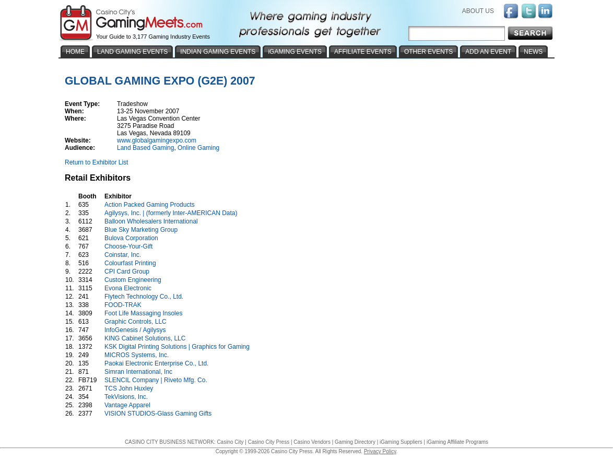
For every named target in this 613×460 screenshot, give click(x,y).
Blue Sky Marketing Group (141, 229)
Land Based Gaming (145, 147)
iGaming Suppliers (401, 442)
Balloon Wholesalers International (151, 221)
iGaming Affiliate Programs (457, 442)
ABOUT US (478, 11)
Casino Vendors (312, 442)
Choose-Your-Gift (128, 246)
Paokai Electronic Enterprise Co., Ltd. (156, 363)
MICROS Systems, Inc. (136, 355)
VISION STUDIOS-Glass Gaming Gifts (157, 413)
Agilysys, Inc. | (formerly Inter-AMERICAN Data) (171, 213)
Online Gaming (198, 147)
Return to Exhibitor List (96, 162)
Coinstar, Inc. (122, 254)
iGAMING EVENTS (295, 51)
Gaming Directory (355, 442)
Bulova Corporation (131, 238)
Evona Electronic (127, 288)
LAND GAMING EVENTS (132, 51)
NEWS (533, 51)
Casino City (230, 442)
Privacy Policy (380, 451)
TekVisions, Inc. (126, 396)
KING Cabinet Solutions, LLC (144, 338)
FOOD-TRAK (123, 305)
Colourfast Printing (130, 263)
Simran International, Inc (138, 371)
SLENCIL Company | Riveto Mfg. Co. (155, 380)
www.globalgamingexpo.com (156, 140)
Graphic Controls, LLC (135, 321)
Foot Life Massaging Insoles (143, 313)
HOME (75, 51)
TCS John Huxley (128, 388)
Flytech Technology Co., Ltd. (143, 296)
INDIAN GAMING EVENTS (217, 51)
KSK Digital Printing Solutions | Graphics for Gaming (177, 346)
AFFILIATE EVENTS (363, 51)
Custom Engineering (132, 280)
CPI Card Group (126, 271)
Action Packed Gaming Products (149, 204)
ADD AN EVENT (488, 51)
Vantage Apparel (127, 405)
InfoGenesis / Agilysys (135, 330)
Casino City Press (268, 442)
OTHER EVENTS (428, 51)
